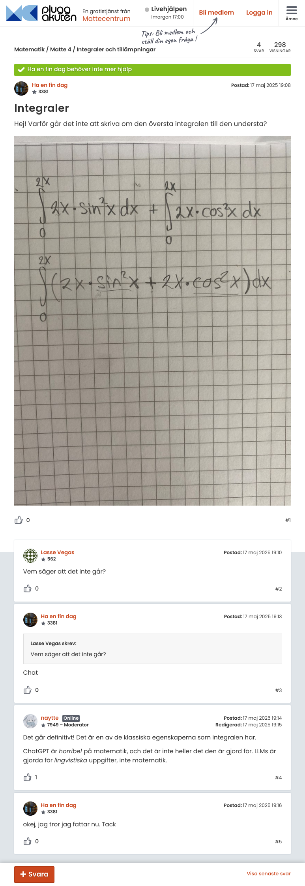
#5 (278, 842)
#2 (278, 589)
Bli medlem (216, 13)
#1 (288, 520)
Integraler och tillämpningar (116, 49)
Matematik (29, 49)
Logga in (259, 13)
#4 (278, 778)
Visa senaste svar (269, 874)
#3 (278, 691)
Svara (38, 874)
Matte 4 (60, 49)
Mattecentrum (106, 18)
